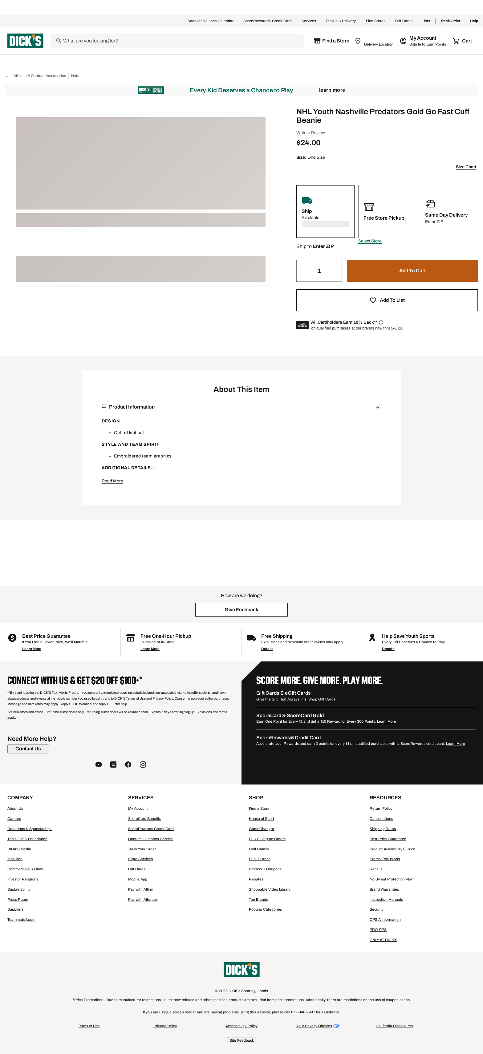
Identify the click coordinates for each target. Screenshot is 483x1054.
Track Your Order (142, 849)
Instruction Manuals (386, 899)
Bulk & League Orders (267, 839)
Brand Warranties (384, 889)
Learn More (332, 90)
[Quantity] (319, 271)
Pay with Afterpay (143, 899)
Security (377, 909)
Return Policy (381, 808)
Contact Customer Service (150, 839)
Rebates (256, 879)
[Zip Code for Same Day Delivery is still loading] (374, 41)
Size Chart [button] (466, 167)
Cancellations (381, 818)
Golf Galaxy (259, 849)
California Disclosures (394, 1026)
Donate (388, 649)
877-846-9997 (303, 1012)
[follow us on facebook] (128, 765)
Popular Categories (265, 909)
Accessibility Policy (241, 1026)
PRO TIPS (378, 930)
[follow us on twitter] (113, 765)
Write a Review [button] (310, 132)
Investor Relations (22, 879)
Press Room (17, 899)
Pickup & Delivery (341, 21)
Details (267, 649)
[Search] (183, 41)
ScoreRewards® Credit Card (267, 21)
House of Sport (261, 818)
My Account (138, 808)
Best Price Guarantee (388, 839)
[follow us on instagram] (143, 765)
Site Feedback (241, 1040)
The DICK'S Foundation (27, 839)
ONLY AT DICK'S (383, 940)
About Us (15, 808)
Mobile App (137, 879)
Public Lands (259, 859)
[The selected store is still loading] (331, 41)
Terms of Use (89, 1026)
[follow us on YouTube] (98, 765)
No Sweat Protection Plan (391, 879)
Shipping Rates (383, 829)
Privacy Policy (165, 1026)
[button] (370, 241)
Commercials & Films (25, 869)
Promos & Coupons (265, 869)
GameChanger (261, 829)
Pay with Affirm (140, 889)
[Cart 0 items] (463, 41)
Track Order (450, 21)
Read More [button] (112, 481)
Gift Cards (403, 21)
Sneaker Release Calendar (210, 21)
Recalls (376, 869)
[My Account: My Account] (423, 41)
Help (474, 21)
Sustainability (18, 889)
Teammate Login (21, 919)
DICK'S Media (19, 849)
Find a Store (259, 808)
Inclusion (14, 859)
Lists (426, 21)
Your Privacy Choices (314, 1026)
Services (309, 21)
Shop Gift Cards (321, 699)
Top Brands (258, 899)
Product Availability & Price (392, 849)
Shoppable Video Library (269, 889)
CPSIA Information (385, 919)
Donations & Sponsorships (29, 829)
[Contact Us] (28, 749)
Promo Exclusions (385, 859)
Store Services (140, 859)
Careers (14, 818)
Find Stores (375, 21)
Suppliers (15, 909)
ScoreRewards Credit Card (151, 829)
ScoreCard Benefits (144, 818)
